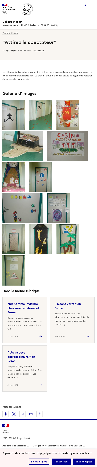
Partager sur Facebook (5, 414)
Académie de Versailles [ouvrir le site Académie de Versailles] (14, 445)
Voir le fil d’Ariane (10, 33)
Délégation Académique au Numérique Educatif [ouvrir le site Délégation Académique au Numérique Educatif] (57, 445)
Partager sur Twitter (14, 414)
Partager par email (31, 414)
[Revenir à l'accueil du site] (5, 428)
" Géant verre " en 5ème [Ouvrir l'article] (68, 306)
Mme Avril (39, 50)
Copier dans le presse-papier (39, 414)
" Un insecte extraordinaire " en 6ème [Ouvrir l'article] (21, 356)
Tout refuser (61, 461)
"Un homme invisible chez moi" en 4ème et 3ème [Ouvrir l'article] (23, 308)
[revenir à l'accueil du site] (48, 22)
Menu (93, 4)
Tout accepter (84, 461)
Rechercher (84, 4)
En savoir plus (39, 461)
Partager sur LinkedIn (22, 414)
